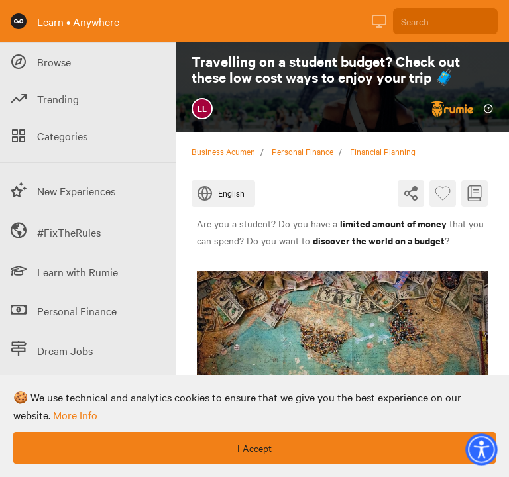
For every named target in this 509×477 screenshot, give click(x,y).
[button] (481, 449)
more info (75, 414)
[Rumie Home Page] (19, 21)
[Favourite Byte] (443, 193)
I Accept (254, 447)
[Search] (445, 21)
